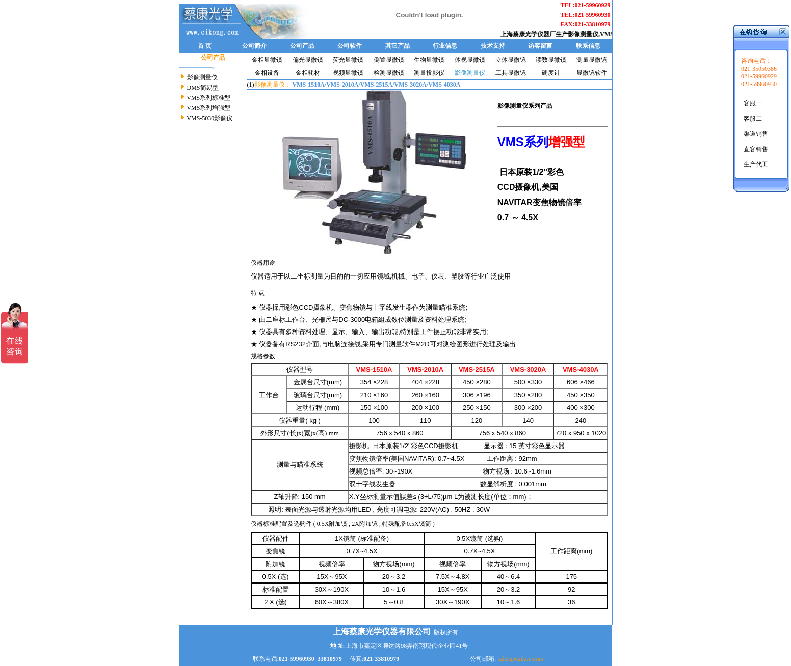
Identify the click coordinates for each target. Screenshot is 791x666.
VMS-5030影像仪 (209, 118)
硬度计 (551, 72)
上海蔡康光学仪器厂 (534, 34)
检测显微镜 (389, 72)
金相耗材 (308, 72)
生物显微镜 (429, 59)
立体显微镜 (510, 59)
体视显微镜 (470, 59)
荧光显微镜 (348, 59)
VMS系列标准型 (208, 97)
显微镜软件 (591, 72)
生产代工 (756, 164)
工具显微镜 (510, 72)
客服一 (753, 103)
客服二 (753, 118)
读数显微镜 (551, 59)
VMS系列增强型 (208, 108)
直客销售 (756, 149)
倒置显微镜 (389, 59)
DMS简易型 (203, 87)
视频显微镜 (348, 72)
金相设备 (267, 72)
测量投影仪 (429, 72)
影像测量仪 (589, 34)
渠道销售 (756, 133)
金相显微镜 (267, 59)
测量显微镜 (591, 59)
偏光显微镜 (308, 59)
